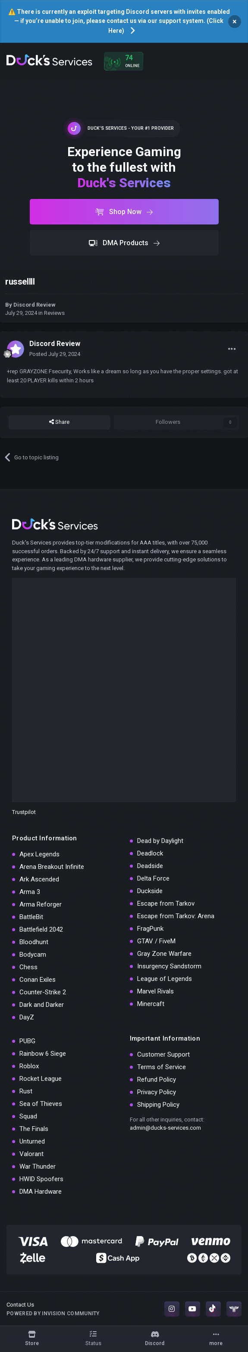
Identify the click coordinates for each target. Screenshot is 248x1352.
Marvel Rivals (155, 991)
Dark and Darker (41, 1005)
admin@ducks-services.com (165, 1128)
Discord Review (34, 304)
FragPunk (150, 928)
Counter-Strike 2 (42, 992)
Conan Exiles (37, 980)
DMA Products (124, 243)
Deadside (150, 866)
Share (59, 422)
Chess (28, 967)
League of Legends (164, 979)
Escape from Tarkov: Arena (175, 916)
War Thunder (37, 1166)
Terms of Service (161, 1067)
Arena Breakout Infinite (51, 867)
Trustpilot (24, 812)
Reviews (54, 313)
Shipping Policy (158, 1105)
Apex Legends (39, 854)
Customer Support (163, 1054)
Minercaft (150, 1004)
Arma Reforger (40, 904)
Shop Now (124, 212)
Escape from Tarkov (166, 903)
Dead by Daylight (160, 841)
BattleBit (31, 917)
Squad (28, 1116)
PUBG (27, 1041)
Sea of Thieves (40, 1104)
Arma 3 (29, 892)
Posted (54, 354)
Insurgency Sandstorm (169, 966)
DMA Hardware (40, 1191)
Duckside (150, 891)
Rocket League (40, 1079)
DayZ (26, 1017)
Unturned (32, 1141)
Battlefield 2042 (41, 929)
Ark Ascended (39, 879)
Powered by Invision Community (53, 1313)
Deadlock (150, 853)
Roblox (29, 1066)
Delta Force (153, 878)
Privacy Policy (156, 1092)
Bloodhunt (33, 942)
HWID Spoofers (41, 1179)
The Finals (33, 1129)
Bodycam (32, 954)
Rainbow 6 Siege (42, 1053)
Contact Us (20, 1304)
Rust (25, 1091)
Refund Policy (156, 1079)
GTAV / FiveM (156, 941)
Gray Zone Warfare (164, 954)
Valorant (31, 1154)
